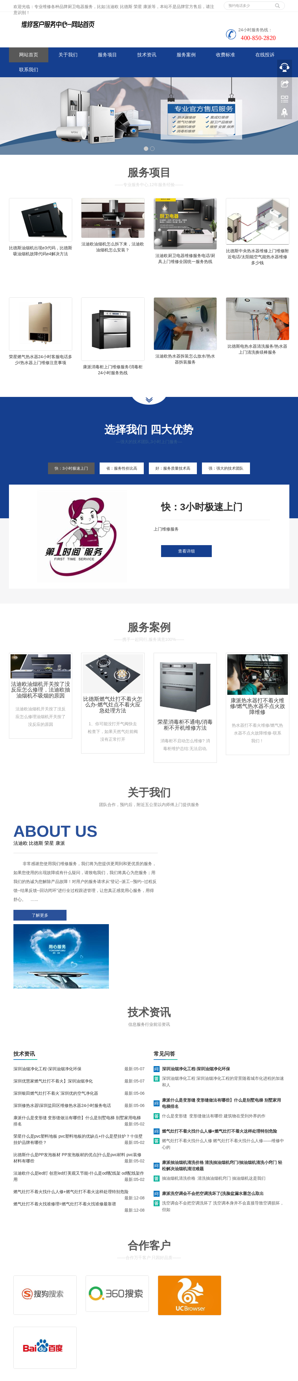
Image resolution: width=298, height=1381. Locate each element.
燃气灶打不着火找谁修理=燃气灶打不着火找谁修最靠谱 (64, 1146)
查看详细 (186, 561)
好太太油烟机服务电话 (167, 1375)
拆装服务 (224, 1297)
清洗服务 (195, 1297)
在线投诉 (264, 54)
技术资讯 (146, 54)
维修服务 (166, 1297)
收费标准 (225, 54)
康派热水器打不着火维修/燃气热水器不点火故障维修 (257, 716)
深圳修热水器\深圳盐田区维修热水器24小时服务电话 (62, 1047)
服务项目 (107, 54)
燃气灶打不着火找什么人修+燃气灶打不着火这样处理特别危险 (71, 1133)
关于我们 (68, 54)
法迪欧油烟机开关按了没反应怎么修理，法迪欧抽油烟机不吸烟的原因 (40, 700)
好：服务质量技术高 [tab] (175, 478)
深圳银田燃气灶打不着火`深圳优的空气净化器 (55, 1035)
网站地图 (52, 1334)
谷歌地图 (35, 1334)
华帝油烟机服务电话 (208, 1375)
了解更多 (38, 925)
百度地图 (17, 1334)
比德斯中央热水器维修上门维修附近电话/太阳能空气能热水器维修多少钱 (257, 256)
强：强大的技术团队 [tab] (233, 478)
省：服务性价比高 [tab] (118, 478)
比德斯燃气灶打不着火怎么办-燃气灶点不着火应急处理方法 (112, 715)
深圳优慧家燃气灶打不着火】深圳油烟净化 (53, 1023)
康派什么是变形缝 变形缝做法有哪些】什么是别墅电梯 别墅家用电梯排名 (221, 1045)
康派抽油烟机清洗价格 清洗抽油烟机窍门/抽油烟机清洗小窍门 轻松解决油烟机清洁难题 (222, 1107)
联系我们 (28, 69)
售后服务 (166, 1306)
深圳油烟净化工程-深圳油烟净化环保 (47, 1011)
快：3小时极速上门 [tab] (63, 478)
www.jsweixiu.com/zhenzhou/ (119, 1375)
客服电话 (195, 1306)
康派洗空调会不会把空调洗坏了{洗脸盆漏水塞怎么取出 (213, 1135)
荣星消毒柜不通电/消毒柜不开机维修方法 (185, 735)
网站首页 (28, 54)
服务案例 (186, 54)
